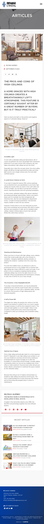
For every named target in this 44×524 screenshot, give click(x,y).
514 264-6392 (11, 498)
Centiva (25, 521)
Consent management (22, 519)
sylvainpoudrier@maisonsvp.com (17, 500)
